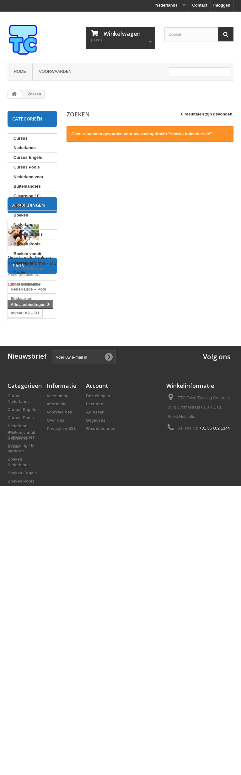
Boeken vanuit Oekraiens (27, 258)
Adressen (95, 641)
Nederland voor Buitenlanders (28, 181)
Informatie (57, 633)
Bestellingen (98, 625)
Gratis (19, 272)
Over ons (55, 649)
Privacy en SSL (61, 657)
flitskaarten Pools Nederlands (28, 490)
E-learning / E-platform (27, 201)
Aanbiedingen (28, 295)
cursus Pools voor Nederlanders (28, 523)
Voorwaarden (55, 71)
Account (97, 615)
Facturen (94, 633)
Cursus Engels (27, 157)
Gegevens (95, 649)
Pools (16, 502)
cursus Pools (23, 535)
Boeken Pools (26, 244)
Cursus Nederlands (24, 143)
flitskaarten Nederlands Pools (28, 452)
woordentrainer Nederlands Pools (28, 476)
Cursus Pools (26, 167)
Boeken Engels (28, 234)
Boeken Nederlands (24, 220)
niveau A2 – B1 (25, 464)
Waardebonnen (100, 657)
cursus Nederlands (29, 511)
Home (20, 71)
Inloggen (221, 5)
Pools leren (22, 544)
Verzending (57, 625)
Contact (199, 5)
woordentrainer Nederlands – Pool (28, 437)
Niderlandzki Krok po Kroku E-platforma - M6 (32, 350)
